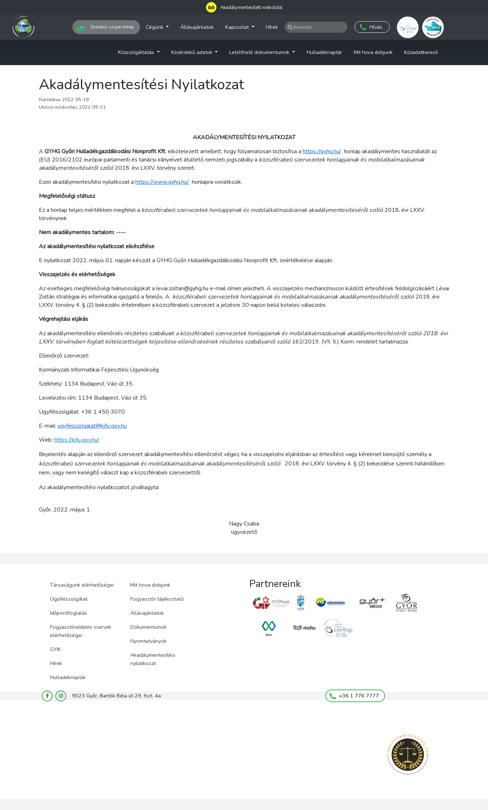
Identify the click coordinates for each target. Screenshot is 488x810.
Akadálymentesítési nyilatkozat (152, 659)
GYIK (55, 649)
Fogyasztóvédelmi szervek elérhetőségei (80, 631)
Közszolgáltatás (136, 52)
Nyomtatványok (148, 641)
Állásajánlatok (197, 27)
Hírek (272, 27)
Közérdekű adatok (192, 52)
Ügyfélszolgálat (68, 598)
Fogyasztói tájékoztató (157, 598)
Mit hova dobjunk (373, 52)
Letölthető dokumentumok (260, 52)
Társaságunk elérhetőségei (82, 584)
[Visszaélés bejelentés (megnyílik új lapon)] (408, 755)
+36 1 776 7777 (354, 695)
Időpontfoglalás (68, 612)
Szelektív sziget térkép (105, 28)
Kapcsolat (237, 27)
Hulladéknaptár (324, 52)
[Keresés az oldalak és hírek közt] (316, 27)
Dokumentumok (148, 627)
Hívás (371, 27)
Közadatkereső (421, 52)
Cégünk (155, 27)
